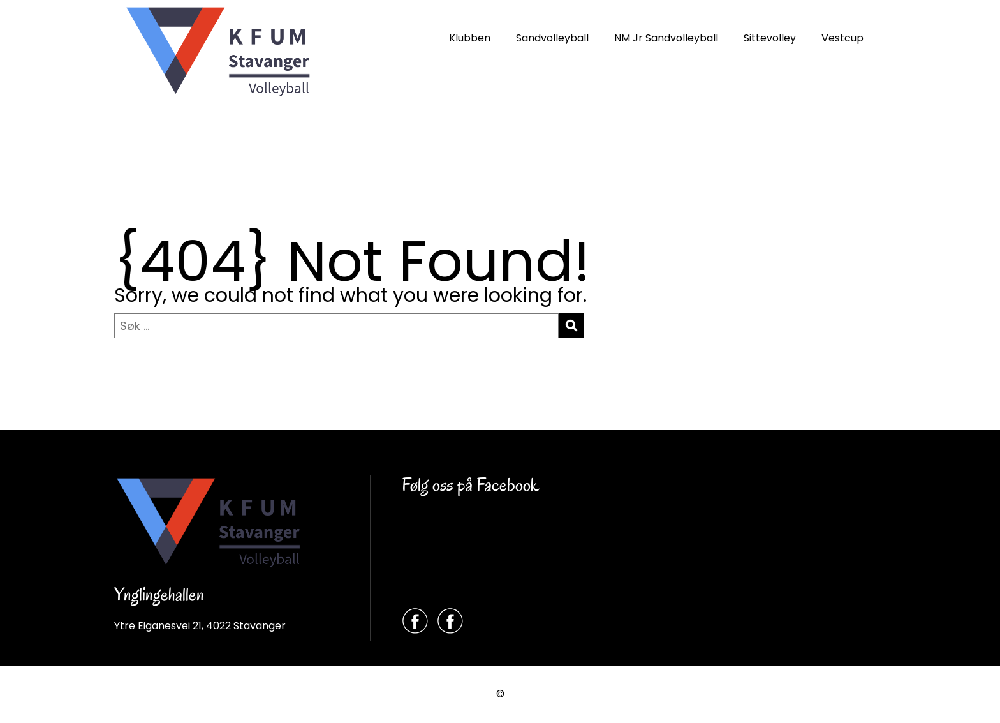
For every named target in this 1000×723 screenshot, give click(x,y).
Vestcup (842, 38)
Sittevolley (770, 38)
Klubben (469, 38)
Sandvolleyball (552, 38)
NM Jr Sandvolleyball (666, 38)
